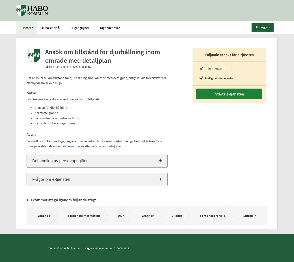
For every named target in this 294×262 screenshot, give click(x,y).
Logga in (263, 27)
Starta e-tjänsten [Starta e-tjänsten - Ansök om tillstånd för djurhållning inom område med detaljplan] (229, 93)
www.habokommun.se (69, 146)
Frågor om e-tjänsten (51, 179)
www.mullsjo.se (110, 146)
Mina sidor (51, 28)
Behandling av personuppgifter (60, 161)
